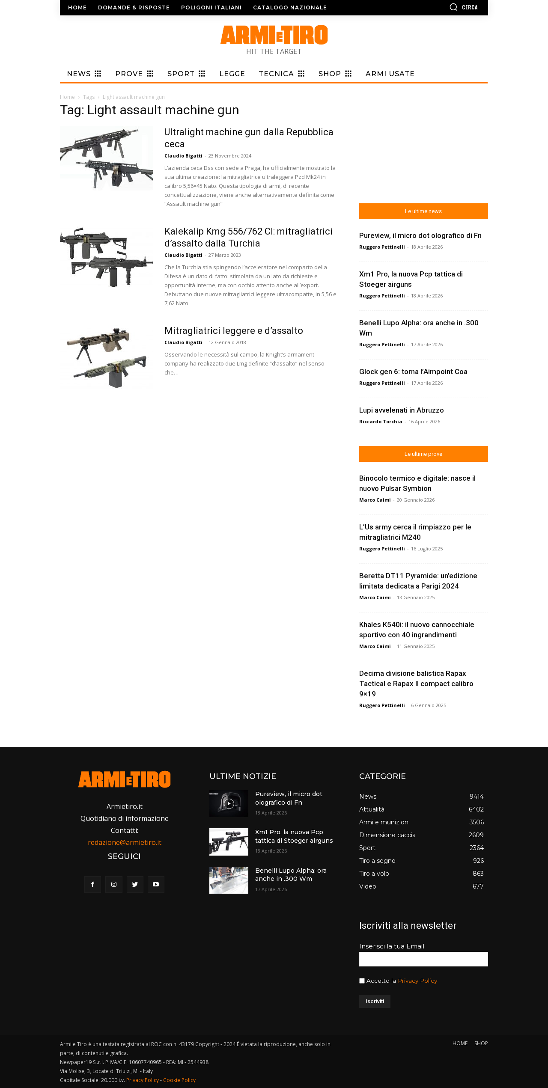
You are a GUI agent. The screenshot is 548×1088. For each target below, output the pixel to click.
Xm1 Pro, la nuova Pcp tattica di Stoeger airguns (294, 836)
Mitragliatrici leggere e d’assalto (233, 330)
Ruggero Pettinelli (382, 247)
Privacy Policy (417, 980)
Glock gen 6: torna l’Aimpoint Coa (413, 371)
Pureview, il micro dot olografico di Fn (420, 235)
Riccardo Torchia (380, 421)
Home (67, 97)
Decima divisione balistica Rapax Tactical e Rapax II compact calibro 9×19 (416, 683)
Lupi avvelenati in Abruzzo (401, 410)
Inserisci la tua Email (391, 946)
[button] (439, 7)
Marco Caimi (375, 499)
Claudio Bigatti (183, 155)
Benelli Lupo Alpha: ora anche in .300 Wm (291, 875)
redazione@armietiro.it (124, 842)
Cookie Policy (179, 1080)
